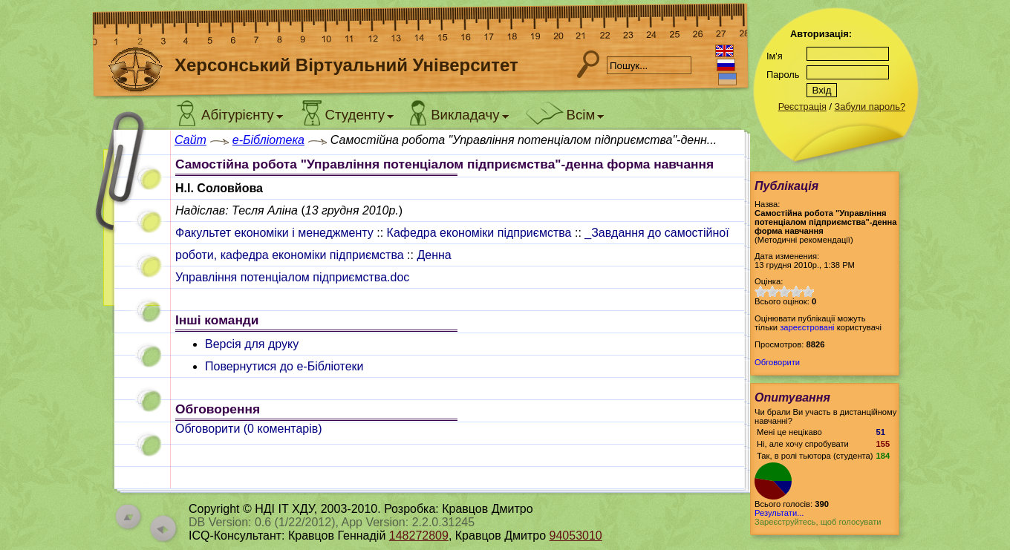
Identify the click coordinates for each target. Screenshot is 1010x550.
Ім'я (774, 56)
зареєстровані (807, 327)
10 (808, 291)
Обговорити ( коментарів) (248, 428)
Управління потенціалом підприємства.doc (292, 277)
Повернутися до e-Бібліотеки (284, 366)
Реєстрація (802, 106)
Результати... (779, 512)
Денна (434, 255)
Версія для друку (252, 344)
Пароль (782, 74)
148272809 (419, 535)
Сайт (190, 140)
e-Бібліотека (268, 140)
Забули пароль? (870, 106)
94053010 (576, 535)
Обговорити (777, 362)
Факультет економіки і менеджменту (274, 232)
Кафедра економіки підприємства (479, 232)
